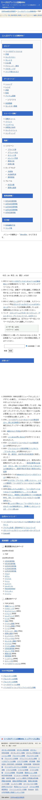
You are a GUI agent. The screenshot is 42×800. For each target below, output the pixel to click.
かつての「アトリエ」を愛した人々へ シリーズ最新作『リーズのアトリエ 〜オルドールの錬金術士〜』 (22, 483)
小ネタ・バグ (10, 69)
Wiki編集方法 (10, 225)
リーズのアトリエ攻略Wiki (13, 2)
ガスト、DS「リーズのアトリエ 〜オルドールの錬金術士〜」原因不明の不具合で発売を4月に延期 (22, 469)
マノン (7, 581)
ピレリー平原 (13, 158)
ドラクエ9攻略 (10, 773)
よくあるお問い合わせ (16, 437)
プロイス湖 (12, 149)
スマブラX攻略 (22, 761)
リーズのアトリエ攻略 (11, 685)
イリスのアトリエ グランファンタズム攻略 (19, 687)
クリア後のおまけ (12, 72)
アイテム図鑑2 (10, 626)
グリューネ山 (13, 152)
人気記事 (13, 541)
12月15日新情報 (11, 210)
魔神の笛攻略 (33, 781)
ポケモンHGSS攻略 (8, 750)
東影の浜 (11, 161)
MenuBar (23, 234)
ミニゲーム (9, 124)
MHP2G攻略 (10, 778)
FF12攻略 (19, 773)
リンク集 (8, 228)
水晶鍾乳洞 (12, 174)
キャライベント (11, 130)
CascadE (6, 533)
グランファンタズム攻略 (28, 758)
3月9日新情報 (10, 213)
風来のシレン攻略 (31, 773)
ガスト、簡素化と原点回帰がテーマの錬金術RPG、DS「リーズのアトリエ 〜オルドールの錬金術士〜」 (22, 497)
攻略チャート (10, 119)
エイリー (8, 584)
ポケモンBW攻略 (23, 750)
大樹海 (10, 171)
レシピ (7, 87)
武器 (7, 90)
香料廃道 (11, 177)
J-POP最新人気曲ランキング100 (13, 792)
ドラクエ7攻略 (23, 770)
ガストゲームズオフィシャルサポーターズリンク (21, 530)
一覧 (8, 15)
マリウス (8, 579)
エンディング (10, 133)
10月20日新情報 (11, 204)
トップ (3, 15)
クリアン (8, 594)
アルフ (7, 574)
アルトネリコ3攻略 (10, 682)
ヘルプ (24, 15)
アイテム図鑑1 (10, 646)
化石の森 (11, 185)
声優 (7, 54)
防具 (7, 93)
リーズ (4, 36)
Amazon (31, 789)
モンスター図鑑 (11, 106)
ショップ (8, 84)
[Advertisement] (21, 23)
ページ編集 (33, 15)
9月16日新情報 (11, 201)
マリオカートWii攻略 (21, 775)
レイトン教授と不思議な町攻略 (27, 778)
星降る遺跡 (12, 188)
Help (6, 621)
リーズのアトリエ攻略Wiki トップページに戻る (22, 739)
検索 (19, 15)
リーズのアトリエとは (13, 51)
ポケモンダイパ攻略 (18, 753)
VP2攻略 (32, 761)
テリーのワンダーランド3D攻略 (16, 767)
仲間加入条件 (10, 127)
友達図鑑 (8, 103)
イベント (8, 122)
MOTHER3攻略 (7, 775)
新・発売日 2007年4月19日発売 (20, 454)
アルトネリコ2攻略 (10, 679)
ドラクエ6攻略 (11, 770)
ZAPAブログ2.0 (7, 787)
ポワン (7, 576)
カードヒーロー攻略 (30, 784)
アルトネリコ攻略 (10, 676)
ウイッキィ (9, 591)
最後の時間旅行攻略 (19, 781)
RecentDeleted (10, 589)
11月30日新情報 (11, 207)
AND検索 (30, 346)
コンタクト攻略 (16, 784)
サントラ (8, 60)
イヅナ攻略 (5, 784)
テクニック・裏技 (12, 66)
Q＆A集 (8, 63)
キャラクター (10, 57)
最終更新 (14, 15)
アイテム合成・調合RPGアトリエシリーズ (19, 528)
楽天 (36, 789)
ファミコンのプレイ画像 (18, 789)
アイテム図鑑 (10, 96)
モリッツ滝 (12, 155)
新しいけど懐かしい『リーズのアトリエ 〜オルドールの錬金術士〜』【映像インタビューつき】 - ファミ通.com (21, 506)
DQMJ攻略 (27, 764)
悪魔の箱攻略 (6, 781)
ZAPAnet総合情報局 (9, 11)
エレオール (9, 586)
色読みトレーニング (21, 787)
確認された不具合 (14, 431)
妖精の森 (11, 164)
